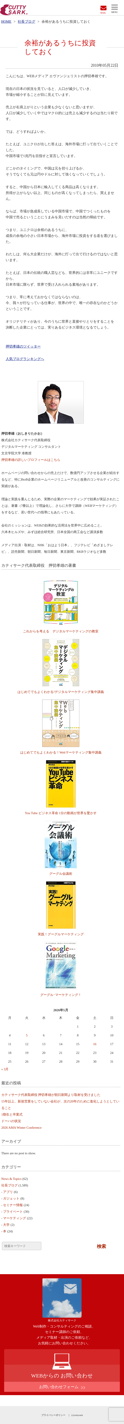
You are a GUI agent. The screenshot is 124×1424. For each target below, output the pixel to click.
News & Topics (11, 1179)
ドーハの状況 (11, 1121)
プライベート (13, 1211)
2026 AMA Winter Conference (21, 1127)
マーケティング (14, 1218)
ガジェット (11, 1198)
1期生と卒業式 (12, 1114)
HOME (6, 21)
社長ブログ (26, 21)
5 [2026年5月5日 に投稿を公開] (27, 1035)
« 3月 (5, 1069)
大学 (6, 1224)
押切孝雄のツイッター (23, 346)
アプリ (8, 1192)
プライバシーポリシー (53, 1415)
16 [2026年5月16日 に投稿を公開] (94, 1044)
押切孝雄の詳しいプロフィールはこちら (30, 460)
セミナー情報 (13, 1205)
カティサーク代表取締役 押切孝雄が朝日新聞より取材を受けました (51, 1095)
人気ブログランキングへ (25, 359)
